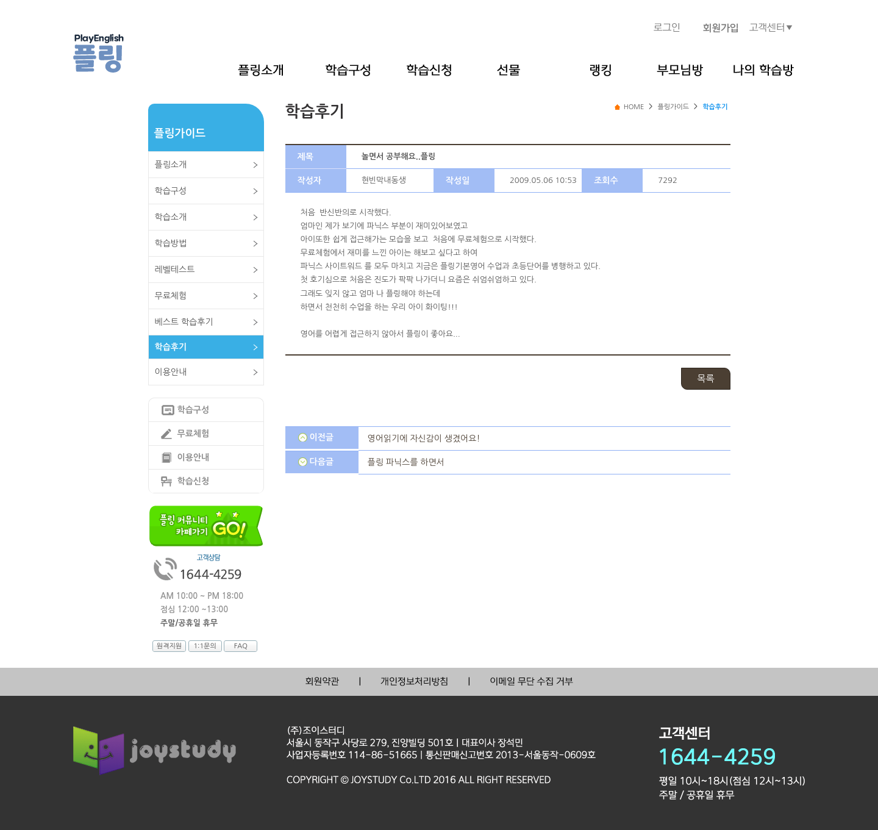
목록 (705, 378)
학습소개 (171, 217)
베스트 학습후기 (184, 322)
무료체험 (171, 296)
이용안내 (171, 372)
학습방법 (171, 243)
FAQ (241, 646)
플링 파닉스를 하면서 (406, 462)
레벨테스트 (175, 269)
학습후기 (171, 347)
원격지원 (169, 646)
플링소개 (171, 164)
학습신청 (193, 481)
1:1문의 (204, 646)
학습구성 (171, 191)
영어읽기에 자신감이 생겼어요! (424, 438)
